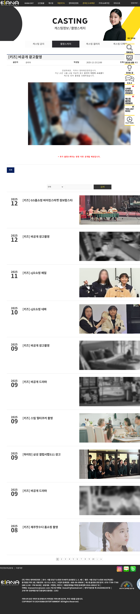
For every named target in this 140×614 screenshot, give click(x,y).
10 (93, 559)
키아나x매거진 (104, 3)
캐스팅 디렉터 (120, 44)
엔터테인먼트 (74, 3)
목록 (10, 170)
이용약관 (18, 569)
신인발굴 (41, 3)
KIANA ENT (29, 3)
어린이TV (61, 3)
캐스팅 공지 (38, 44)
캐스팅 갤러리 (93, 44)
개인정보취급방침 (6, 569)
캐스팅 (50, 3)
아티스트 (117, 3)
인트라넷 (134, 3)
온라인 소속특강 (89, 3)
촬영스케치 (65, 44)
